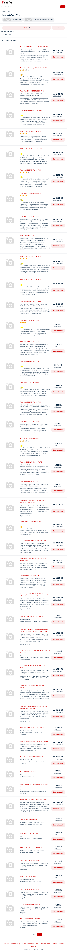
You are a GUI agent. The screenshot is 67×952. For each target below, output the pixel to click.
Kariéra (33, 946)
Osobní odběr (7, 35)
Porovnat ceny (58, 57)
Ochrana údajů (15, 943)
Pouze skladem (10, 41)
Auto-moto (6, 11)
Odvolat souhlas (45, 943)
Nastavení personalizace (30, 943)
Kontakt (61, 943)
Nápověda (6, 943)
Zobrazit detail (58, 330)
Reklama (54, 943)
